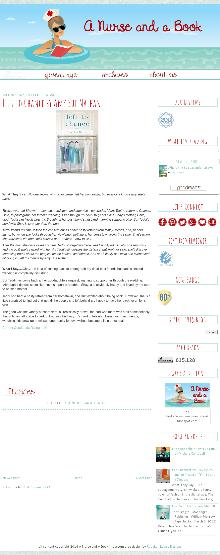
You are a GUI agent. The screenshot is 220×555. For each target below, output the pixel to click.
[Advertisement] (32, 446)
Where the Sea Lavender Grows (190, 167)
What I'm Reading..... (189, 161)
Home (78, 477)
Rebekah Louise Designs (164, 546)
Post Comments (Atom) (40, 487)
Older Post (144, 477)
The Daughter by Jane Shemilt (193, 506)
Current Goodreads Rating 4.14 (24, 327)
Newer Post (11, 477)
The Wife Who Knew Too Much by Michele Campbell (194, 451)
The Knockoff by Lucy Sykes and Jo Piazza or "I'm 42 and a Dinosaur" (193, 474)
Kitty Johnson (177, 172)
